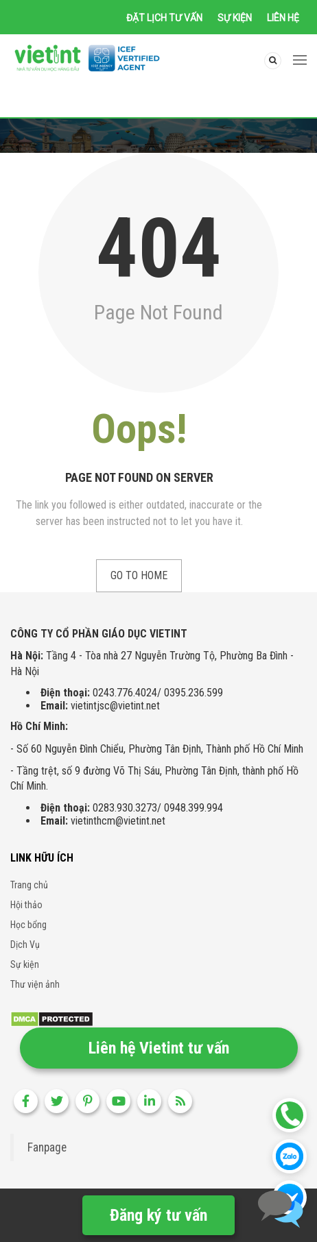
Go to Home (138, 575)
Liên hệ (283, 17)
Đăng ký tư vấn (158, 1215)
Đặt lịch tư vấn (164, 17)
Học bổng (28, 924)
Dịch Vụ (25, 944)
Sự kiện (235, 17)
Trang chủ (29, 884)
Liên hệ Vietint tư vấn (159, 1048)
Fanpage (47, 1147)
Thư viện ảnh (35, 984)
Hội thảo (26, 904)
